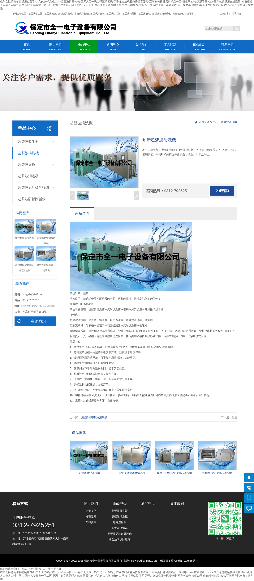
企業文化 (91, 510)
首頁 (26, 47)
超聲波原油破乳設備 (33, 187)
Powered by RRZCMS (144, 560)
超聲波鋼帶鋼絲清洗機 (93, 417)
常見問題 (170, 47)
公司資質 (91, 522)
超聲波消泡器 (28, 176)
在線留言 (224, 13)
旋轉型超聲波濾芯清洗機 (217, 472)
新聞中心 (112, 47)
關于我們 (55, 47)
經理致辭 (91, 516)
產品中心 (84, 47)
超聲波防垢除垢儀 (31, 199)
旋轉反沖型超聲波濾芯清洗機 (174, 472)
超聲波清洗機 (28, 153)
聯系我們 (236, 13)
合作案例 (141, 47)
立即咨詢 (222, 191)
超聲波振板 (26, 164)
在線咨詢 (30, 321)
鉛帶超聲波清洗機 (89, 472)
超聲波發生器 (28, 141)
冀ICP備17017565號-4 (184, 560)
